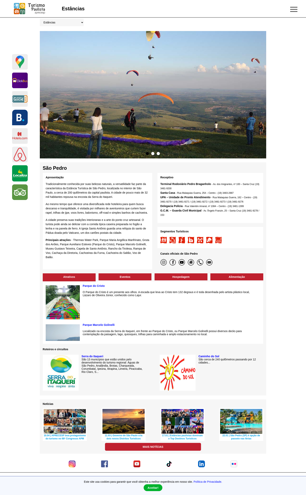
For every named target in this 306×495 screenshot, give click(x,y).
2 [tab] (152, 153)
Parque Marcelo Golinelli (99, 324)
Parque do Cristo (94, 285)
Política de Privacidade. (208, 481)
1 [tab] (147, 153)
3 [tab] (158, 153)
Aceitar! (153, 487)
